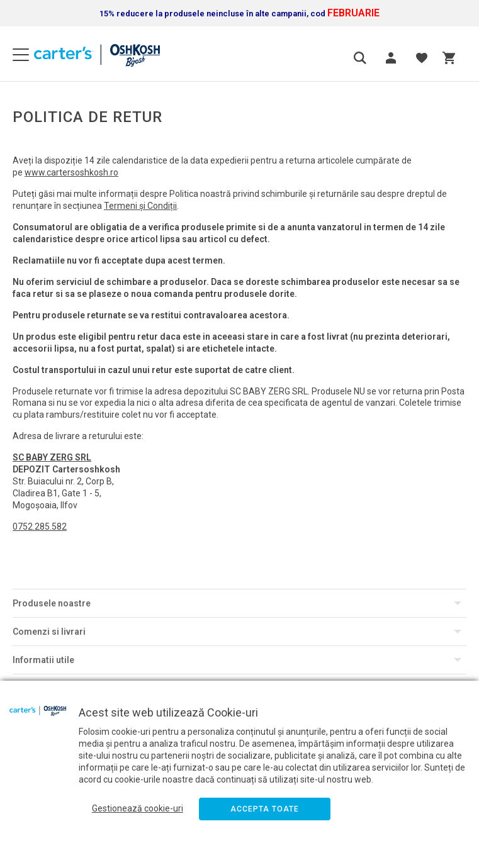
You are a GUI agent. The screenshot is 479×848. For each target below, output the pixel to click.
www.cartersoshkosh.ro (71, 172)
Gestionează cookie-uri (137, 808)
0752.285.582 (40, 527)
